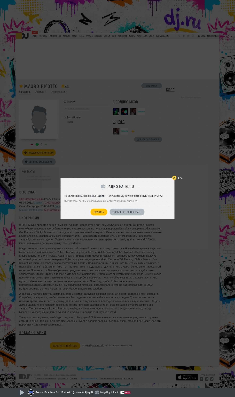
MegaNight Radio (109, 392)
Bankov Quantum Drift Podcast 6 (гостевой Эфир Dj (64, 392)
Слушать (99, 212)
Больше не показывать (127, 212)
